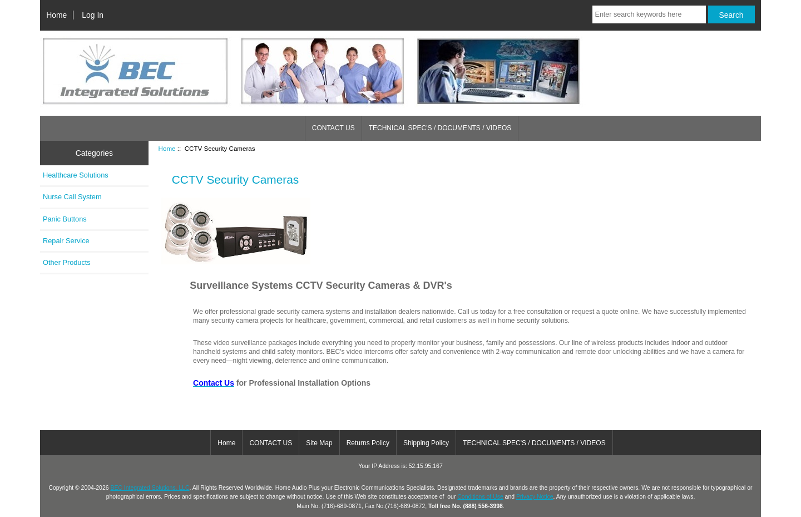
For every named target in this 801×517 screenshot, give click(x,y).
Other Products (67, 262)
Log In (92, 15)
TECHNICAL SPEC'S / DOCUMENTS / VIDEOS (440, 128)
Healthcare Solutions (75, 175)
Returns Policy (368, 443)
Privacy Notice (534, 497)
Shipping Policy (426, 443)
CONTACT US (333, 128)
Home (56, 15)
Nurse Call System (72, 197)
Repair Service (66, 241)
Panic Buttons (65, 219)
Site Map (319, 443)
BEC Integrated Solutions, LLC (149, 488)
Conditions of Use (480, 497)
